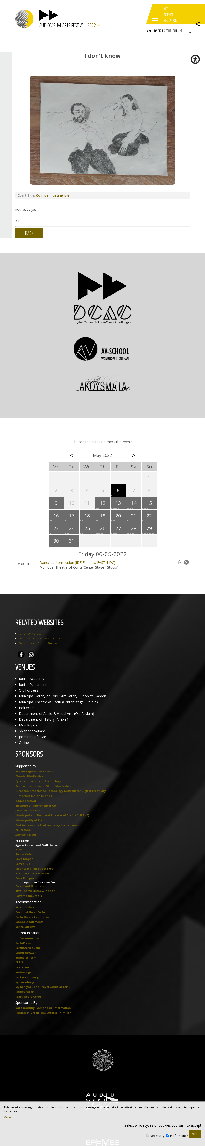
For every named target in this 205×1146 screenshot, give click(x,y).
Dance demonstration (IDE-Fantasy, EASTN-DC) (77, 562)
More (7, 1117)
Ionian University (30, 633)
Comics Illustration (52, 195)
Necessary (157, 1136)
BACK (29, 233)
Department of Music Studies (38, 643)
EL (189, 31)
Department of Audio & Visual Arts (41, 638)
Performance (179, 1136)
